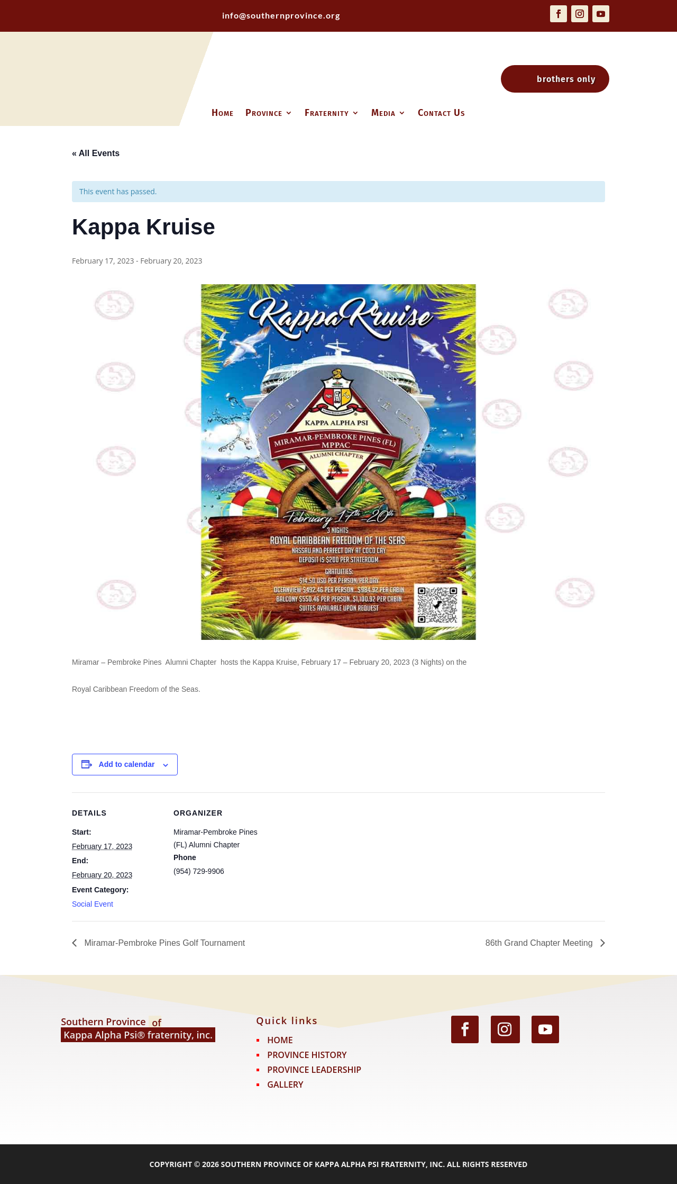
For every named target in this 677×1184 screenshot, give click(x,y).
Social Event (92, 904)
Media (383, 114)
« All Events (96, 153)
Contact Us (441, 114)
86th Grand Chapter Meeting (540, 942)
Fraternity (327, 114)
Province (263, 114)
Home (223, 114)
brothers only (566, 79)
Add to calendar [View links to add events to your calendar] (127, 764)
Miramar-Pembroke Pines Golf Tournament (163, 942)
